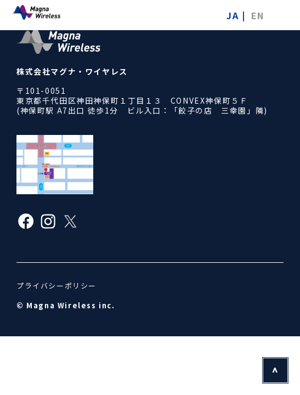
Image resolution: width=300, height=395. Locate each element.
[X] (70, 222)
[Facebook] (26, 223)
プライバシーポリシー (56, 285)
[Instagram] (48, 223)
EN (257, 15)
